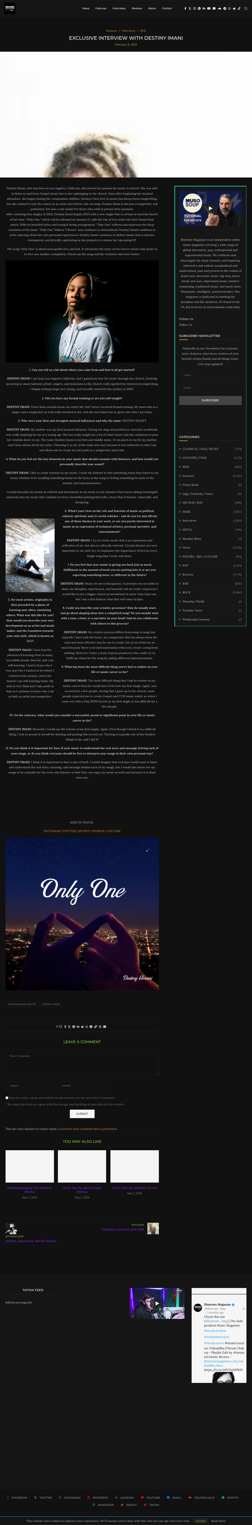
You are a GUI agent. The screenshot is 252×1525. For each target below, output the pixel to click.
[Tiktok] (239, 8)
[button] (82, 1206)
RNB (212, 584)
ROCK (212, 593)
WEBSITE (98, 831)
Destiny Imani (51, 1004)
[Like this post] (60, 1027)
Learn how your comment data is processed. (87, 1129)
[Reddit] (234, 8)
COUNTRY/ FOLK (212, 458)
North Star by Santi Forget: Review (82, 1190)
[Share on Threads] (100, 1027)
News (85, 8)
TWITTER (69, 831)
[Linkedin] (204, 8)
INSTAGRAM (52, 831)
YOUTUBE (114, 831)
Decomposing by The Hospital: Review (29, 1190)
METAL (212, 530)
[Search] (246, 8)
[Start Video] (210, 208)
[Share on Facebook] (65, 1027)
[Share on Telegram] (91, 1027)
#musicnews (214, 1343)
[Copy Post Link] (95, 1027)
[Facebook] (185, 8)
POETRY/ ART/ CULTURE (212, 557)
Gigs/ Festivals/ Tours (212, 494)
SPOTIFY (84, 831)
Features (100, 8)
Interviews (119, 8)
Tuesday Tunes (212, 610)
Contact (167, 8)
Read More (218, 1520)
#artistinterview (216, 1337)
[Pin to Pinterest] (73, 1027)
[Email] (214, 8)
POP (212, 566)
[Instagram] (194, 8)
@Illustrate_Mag (215, 1308)
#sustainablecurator (22, 1004)
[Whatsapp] (229, 8)
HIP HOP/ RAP (212, 503)
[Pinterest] (199, 8)
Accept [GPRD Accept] (200, 1521)
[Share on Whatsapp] (87, 1027)
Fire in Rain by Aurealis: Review (134, 1188)
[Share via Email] (104, 1027)
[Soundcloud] (219, 8)
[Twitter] (189, 8)
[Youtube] (209, 8)
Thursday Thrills (212, 602)
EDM (212, 467)
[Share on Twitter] (69, 1027)
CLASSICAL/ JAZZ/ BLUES (212, 449)
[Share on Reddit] (82, 1027)
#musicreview (215, 1331)
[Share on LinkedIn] (78, 1027)
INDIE (212, 512)
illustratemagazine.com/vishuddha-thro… (223, 1363)
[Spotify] (224, 8)
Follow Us (185, 325)
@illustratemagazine (19, 1302)
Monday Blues (212, 539)
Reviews (137, 8)
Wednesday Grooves (212, 620)
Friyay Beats (212, 485)
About (152, 8)
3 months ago (215, 1312)
